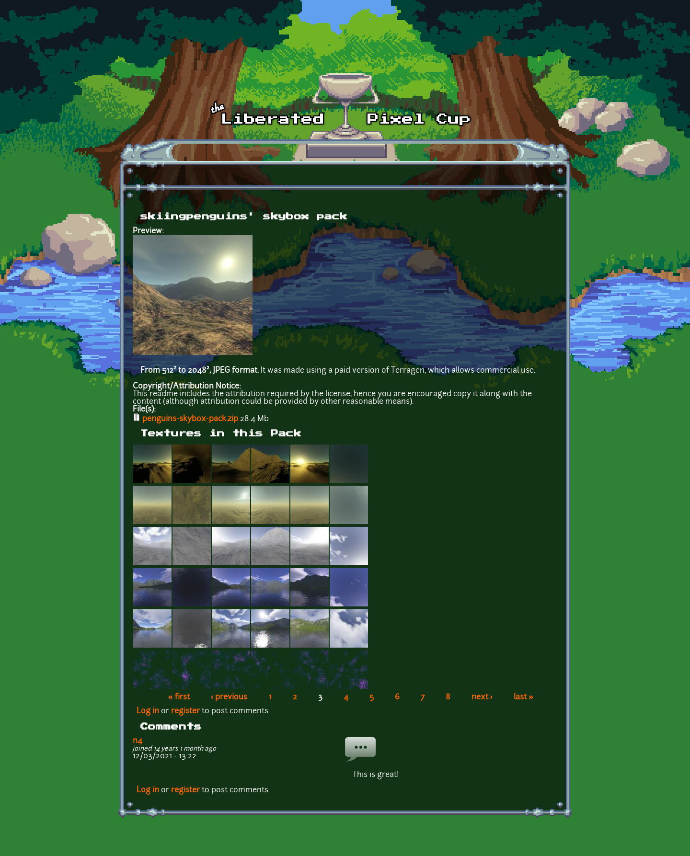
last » (523, 697)
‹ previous (229, 697)
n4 (137, 741)
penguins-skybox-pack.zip (190, 419)
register (185, 711)
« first (179, 697)
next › (482, 697)
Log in (148, 711)
